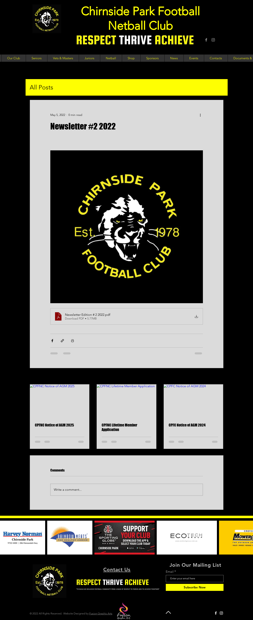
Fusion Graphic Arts (100, 613)
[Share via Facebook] (52, 341)
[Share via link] (62, 341)
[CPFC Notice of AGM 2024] (193, 401)
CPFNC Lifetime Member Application (119, 427)
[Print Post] (72, 341)
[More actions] (200, 114)
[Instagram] (213, 40)
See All (219, 376)
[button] (13, 58)
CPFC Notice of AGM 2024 (187, 425)
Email (170, 571)
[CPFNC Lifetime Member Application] (126, 401)
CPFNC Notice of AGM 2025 (54, 425)
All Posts (41, 87)
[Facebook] (206, 40)
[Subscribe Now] (195, 587)
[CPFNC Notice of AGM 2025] (59, 401)
